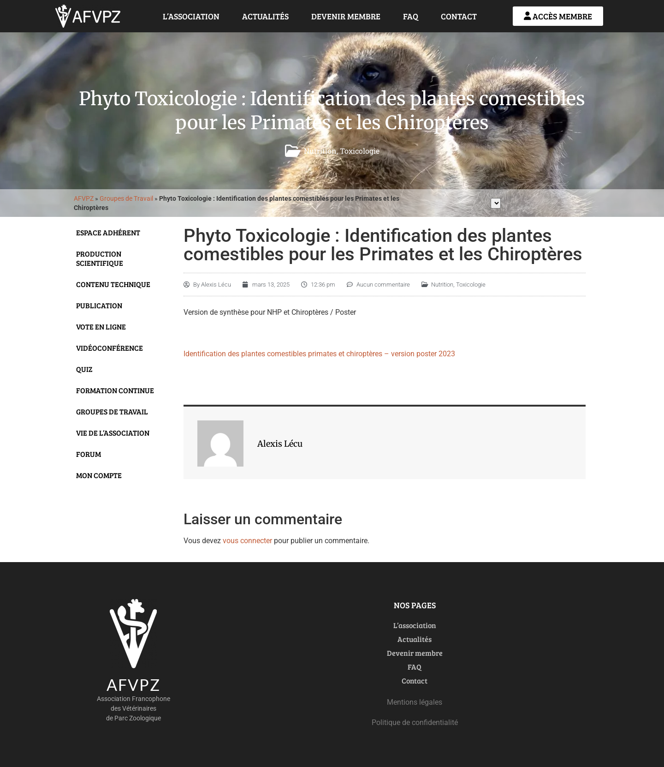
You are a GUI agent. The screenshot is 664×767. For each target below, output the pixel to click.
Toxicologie (359, 151)
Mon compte (99, 475)
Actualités (265, 16)
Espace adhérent (108, 232)
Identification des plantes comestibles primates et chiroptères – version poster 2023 (319, 353)
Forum (88, 454)
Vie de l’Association (112, 432)
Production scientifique (99, 258)
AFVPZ (84, 198)
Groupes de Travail (126, 198)
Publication (99, 305)
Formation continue (115, 390)
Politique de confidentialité (415, 722)
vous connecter (247, 540)
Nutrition (320, 151)
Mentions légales (414, 702)
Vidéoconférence (109, 348)
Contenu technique (113, 284)
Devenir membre (345, 16)
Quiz (84, 369)
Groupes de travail (112, 411)
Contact (459, 16)
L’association (191, 16)
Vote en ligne (101, 326)
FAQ (410, 16)
